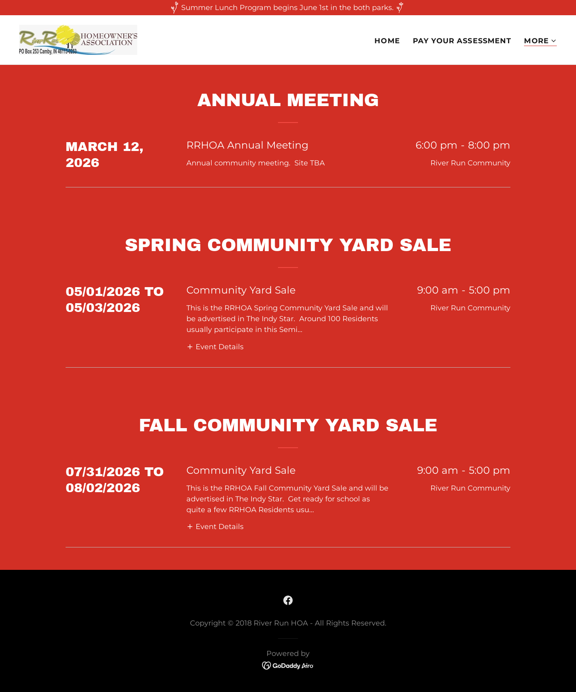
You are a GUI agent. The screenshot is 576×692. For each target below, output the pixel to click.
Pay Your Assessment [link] (462, 40)
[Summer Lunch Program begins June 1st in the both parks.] (288, 8)
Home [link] (387, 40)
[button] (540, 41)
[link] (78, 39)
